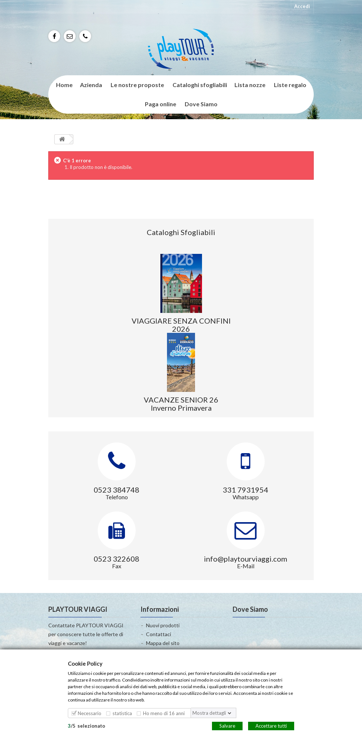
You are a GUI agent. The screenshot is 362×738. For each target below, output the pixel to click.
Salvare (227, 725)
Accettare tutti (271, 725)
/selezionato (86, 725)
